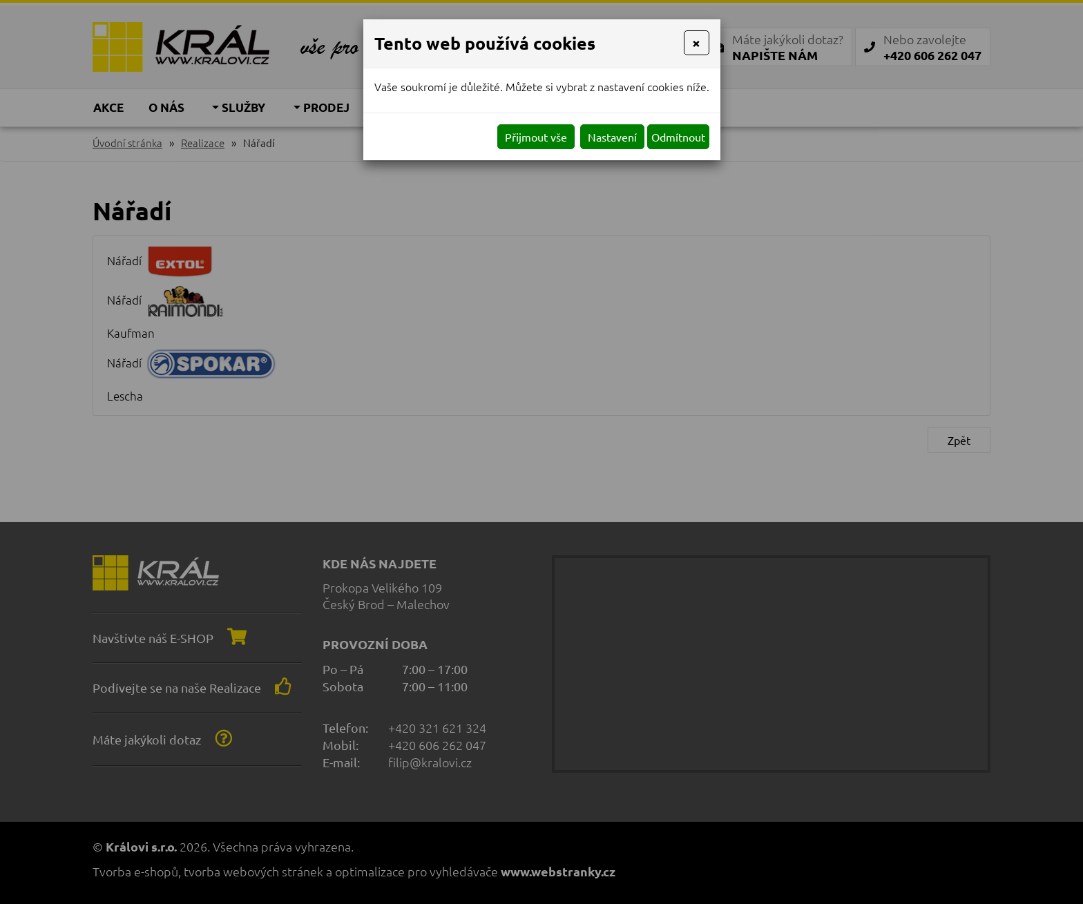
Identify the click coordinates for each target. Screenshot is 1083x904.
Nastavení (612, 137)
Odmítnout (678, 137)
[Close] (696, 42)
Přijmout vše (536, 137)
